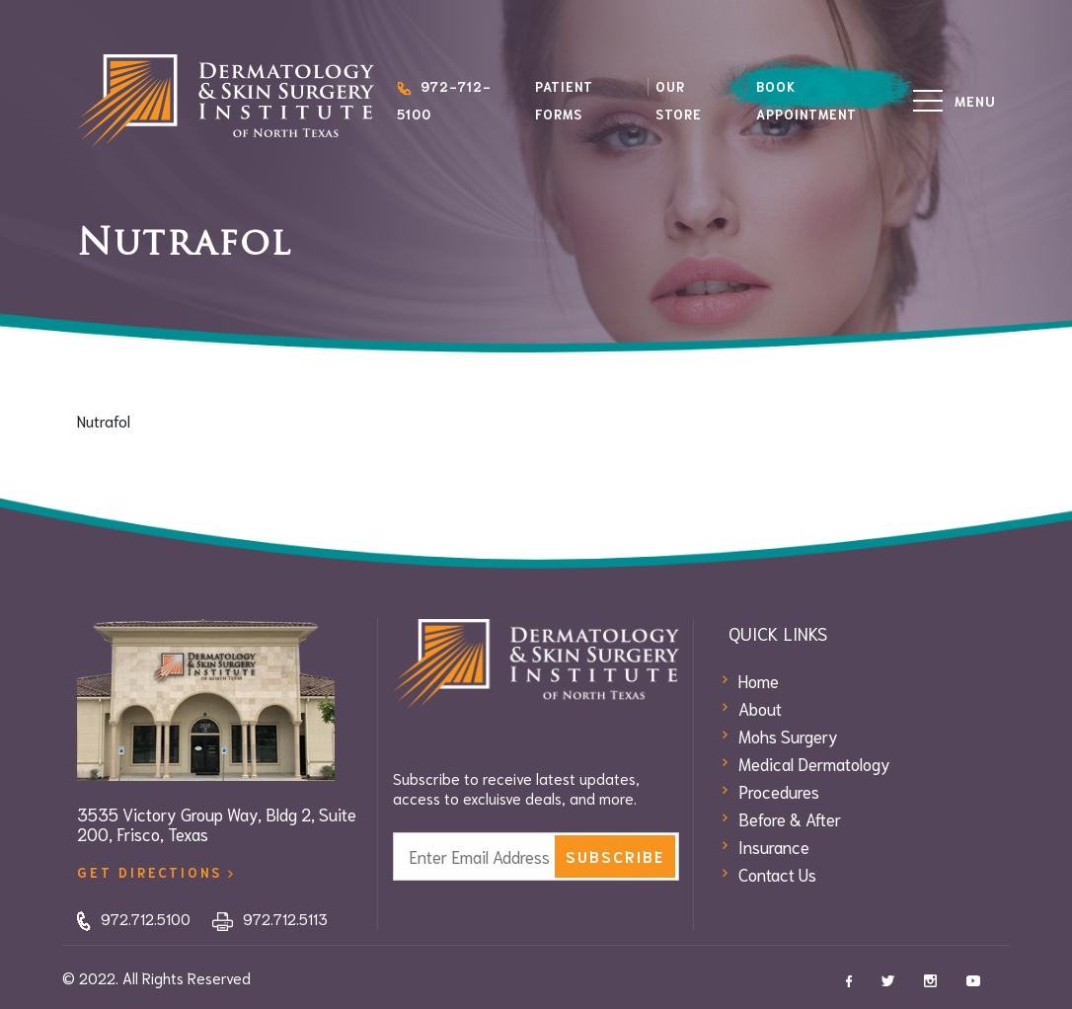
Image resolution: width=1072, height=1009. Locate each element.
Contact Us (777, 874)
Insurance (773, 846)
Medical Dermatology (814, 763)
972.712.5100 (134, 918)
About (760, 708)
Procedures (778, 791)
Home (758, 680)
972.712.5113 (270, 918)
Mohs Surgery (788, 735)
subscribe (615, 856)
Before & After (789, 818)
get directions (155, 872)
